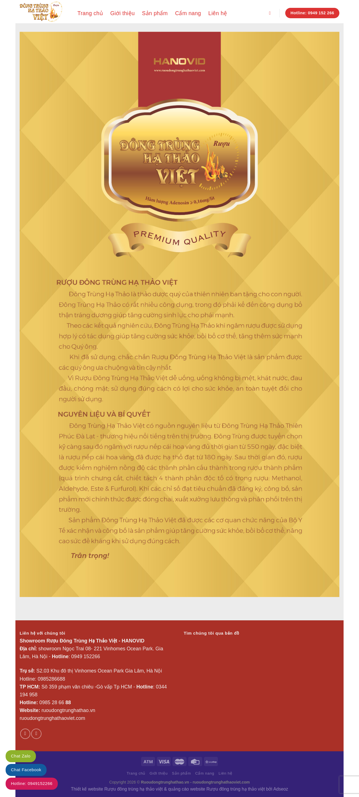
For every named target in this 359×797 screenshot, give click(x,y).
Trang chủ (90, 13)
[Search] (271, 13)
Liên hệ (217, 13)
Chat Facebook (26, 769)
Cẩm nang (188, 13)
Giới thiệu (122, 13)
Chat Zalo (21, 756)
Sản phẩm (155, 13)
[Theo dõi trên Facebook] (25, 734)
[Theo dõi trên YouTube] (36, 734)
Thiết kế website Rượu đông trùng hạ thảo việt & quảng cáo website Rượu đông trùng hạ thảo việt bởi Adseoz (179, 789)
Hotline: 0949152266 (31, 783)
